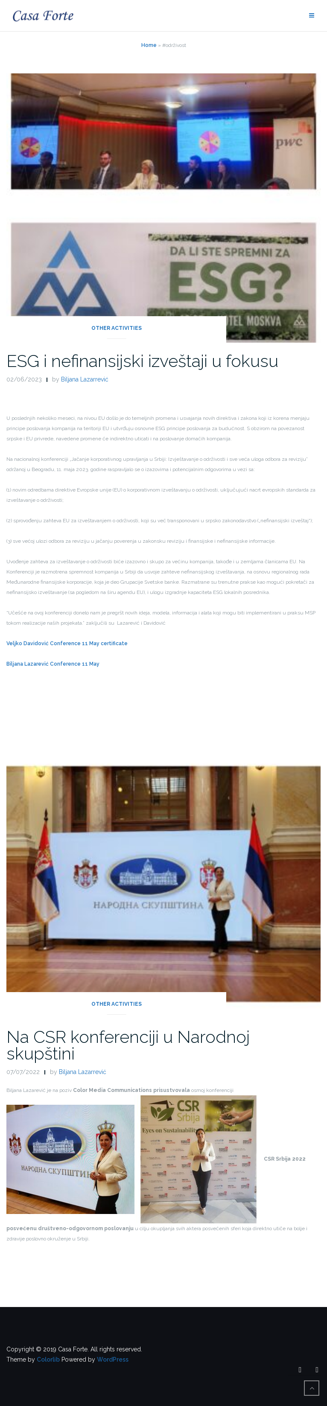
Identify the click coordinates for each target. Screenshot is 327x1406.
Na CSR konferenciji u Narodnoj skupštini (128, 1045)
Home (149, 45)
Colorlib (48, 1359)
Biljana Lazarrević (84, 379)
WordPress (112, 1359)
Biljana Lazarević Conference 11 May (52, 664)
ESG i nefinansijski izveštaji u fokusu (142, 361)
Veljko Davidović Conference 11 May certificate (67, 643)
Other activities (116, 328)
